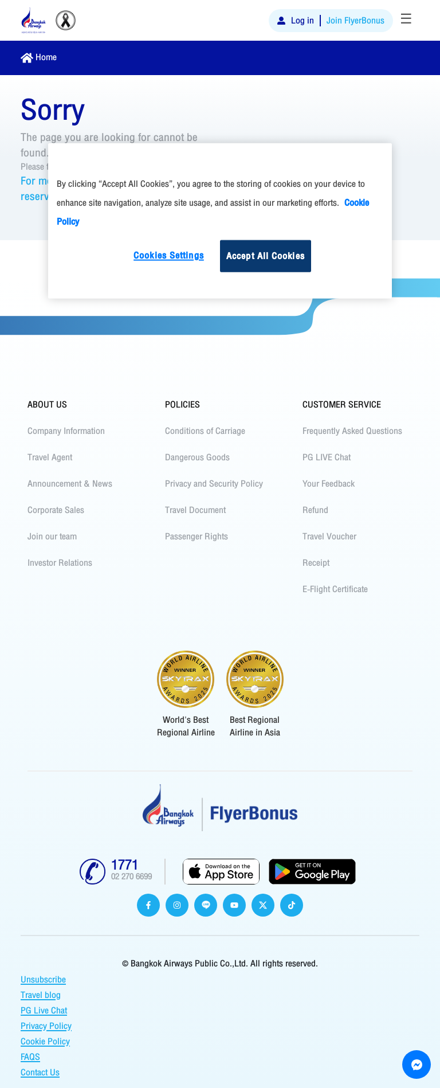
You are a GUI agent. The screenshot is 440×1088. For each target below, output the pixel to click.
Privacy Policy (46, 1026)
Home (46, 57)
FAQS (30, 1057)
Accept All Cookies (265, 256)
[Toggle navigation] (406, 20)
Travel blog (41, 995)
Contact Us (40, 1072)
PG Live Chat (44, 1010)
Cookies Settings (168, 255)
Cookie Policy (45, 1041)
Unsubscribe (43, 979)
